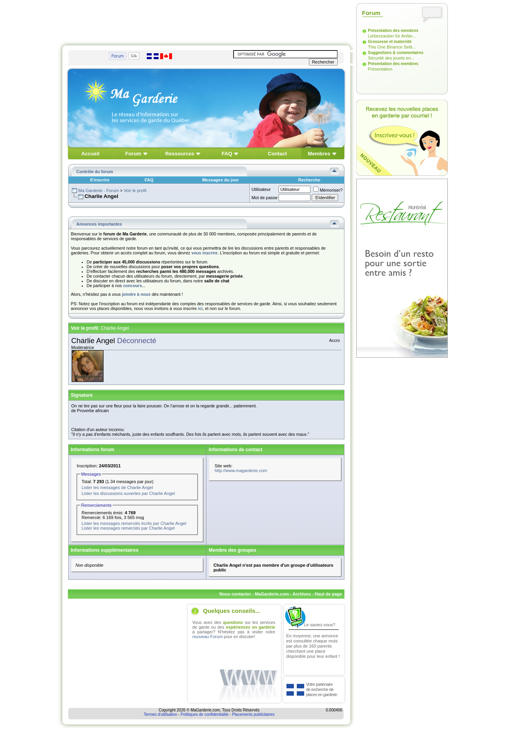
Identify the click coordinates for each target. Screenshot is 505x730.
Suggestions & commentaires (396, 52)
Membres (319, 154)
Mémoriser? (327, 190)
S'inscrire (100, 179)
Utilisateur (261, 189)
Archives (302, 594)
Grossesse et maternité (390, 41)
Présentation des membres (393, 30)
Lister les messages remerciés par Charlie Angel (128, 528)
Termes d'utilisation (160, 714)
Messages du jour (220, 179)
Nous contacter (235, 594)
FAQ (227, 154)
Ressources (180, 154)
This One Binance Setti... (392, 47)
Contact (277, 154)
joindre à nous (136, 294)
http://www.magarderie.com (241, 470)
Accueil (90, 154)
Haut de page (328, 594)
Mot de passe (264, 197)
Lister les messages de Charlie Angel (117, 487)
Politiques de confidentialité (204, 714)
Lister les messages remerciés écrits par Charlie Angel (134, 523)
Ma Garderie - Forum (98, 190)
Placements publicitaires (253, 714)
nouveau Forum (208, 636)
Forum (133, 154)
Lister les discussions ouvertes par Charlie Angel (128, 493)
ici (200, 308)
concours (132, 285)
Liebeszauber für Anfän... (392, 36)
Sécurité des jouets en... (391, 58)
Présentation (380, 69)
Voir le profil (135, 190)
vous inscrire (204, 252)
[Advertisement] (206, 21)
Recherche (309, 179)
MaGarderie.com (272, 594)
